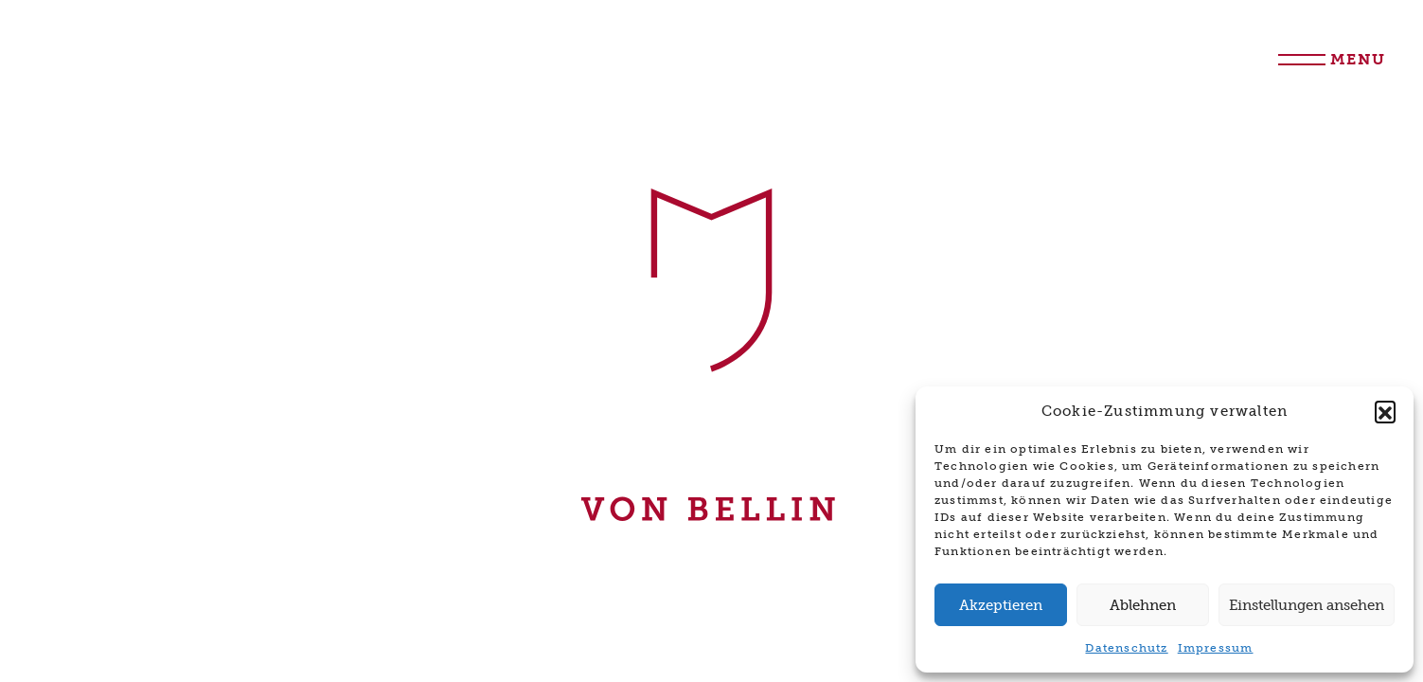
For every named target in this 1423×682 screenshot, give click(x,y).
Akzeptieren (1000, 605)
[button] (1385, 411)
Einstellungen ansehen (1306, 605)
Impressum (1216, 648)
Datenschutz (1126, 648)
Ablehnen (1143, 605)
